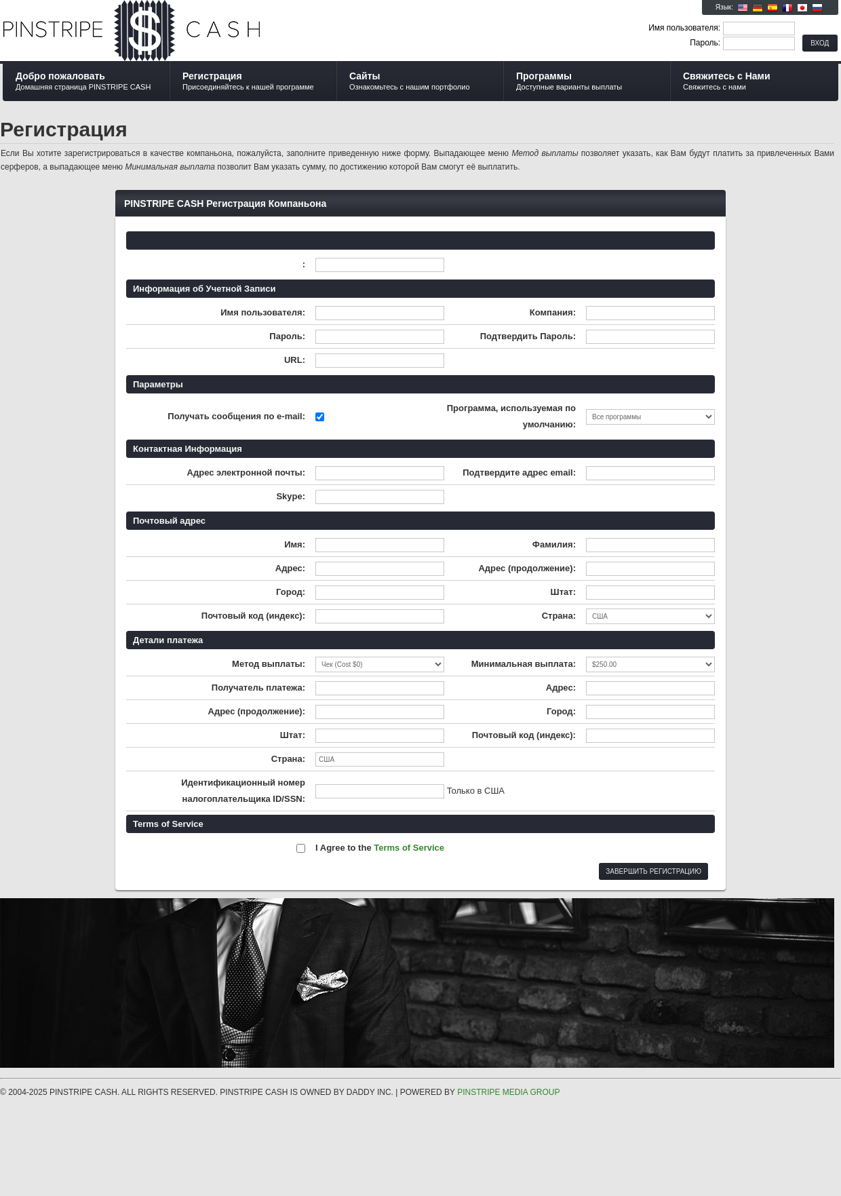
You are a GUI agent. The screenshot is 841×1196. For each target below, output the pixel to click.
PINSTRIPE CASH (164, 31)
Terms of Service (409, 848)
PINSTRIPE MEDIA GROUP (508, 1092)
